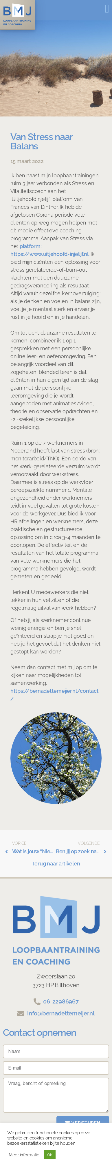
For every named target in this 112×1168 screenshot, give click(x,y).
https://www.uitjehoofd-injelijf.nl (49, 254)
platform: (31, 246)
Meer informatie (24, 1154)
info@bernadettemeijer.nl (61, 1013)
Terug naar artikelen (56, 863)
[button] (107, 8)
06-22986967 (60, 1001)
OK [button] (49, 1155)
